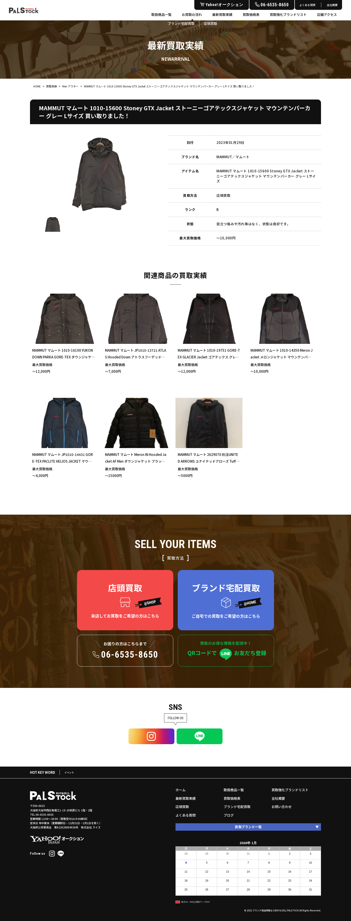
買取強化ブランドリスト (288, 14)
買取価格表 (251, 14)
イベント (69, 772)
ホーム (181, 789)
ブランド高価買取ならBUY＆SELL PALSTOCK (276, 910)
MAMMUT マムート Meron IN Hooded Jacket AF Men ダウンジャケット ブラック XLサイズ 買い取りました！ (135, 461)
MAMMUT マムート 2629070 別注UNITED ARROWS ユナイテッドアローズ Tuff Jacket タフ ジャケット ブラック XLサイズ (209, 461)
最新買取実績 (222, 14)
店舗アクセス (327, 14)
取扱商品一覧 (161, 14)
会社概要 (332, 5)
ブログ (229, 815)
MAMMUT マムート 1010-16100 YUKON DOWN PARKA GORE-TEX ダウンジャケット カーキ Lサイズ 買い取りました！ (63, 357)
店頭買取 (182, 806)
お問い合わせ (282, 806)
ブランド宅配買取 (237, 806)
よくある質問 (307, 5)
